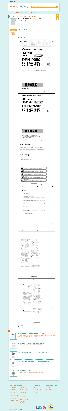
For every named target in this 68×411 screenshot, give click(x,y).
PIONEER (18, 12)
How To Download (37, 389)
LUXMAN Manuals (13, 397)
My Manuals (48, 389)
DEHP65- (25, 12)
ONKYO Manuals (23, 389)
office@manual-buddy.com (13, 409)
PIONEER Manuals (23, 390)
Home (11, 12)
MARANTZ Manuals (13, 398)
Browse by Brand (55, 9)
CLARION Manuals (13, 392)
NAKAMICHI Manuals (24, 387)
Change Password (50, 390)
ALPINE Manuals (13, 389)
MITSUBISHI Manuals (14, 400)
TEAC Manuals (23, 398)
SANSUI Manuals (23, 392)
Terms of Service (37, 390)
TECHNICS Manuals (24, 399)
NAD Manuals (12, 401)
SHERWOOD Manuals (24, 396)
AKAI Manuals (13, 387)
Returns (35, 392)
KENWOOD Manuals (14, 395)
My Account (48, 387)
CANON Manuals (13, 390)
